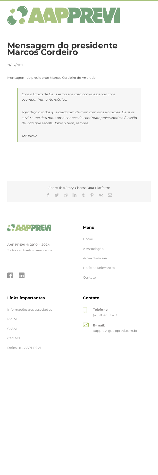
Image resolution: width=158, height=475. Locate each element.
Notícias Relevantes (99, 268)
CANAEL (14, 338)
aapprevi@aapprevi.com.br (115, 331)
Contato (89, 277)
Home (88, 239)
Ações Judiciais (95, 258)
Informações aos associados (29, 309)
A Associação (93, 249)
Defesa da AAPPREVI (24, 348)
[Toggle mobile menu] (146, 11)
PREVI (12, 319)
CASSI (12, 329)
